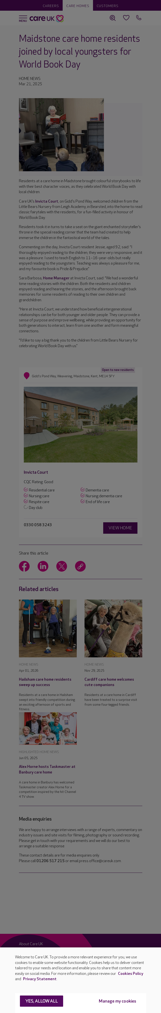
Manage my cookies (117, 1001)
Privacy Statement (40, 979)
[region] (80, 980)
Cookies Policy (130, 973)
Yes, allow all (41, 1001)
